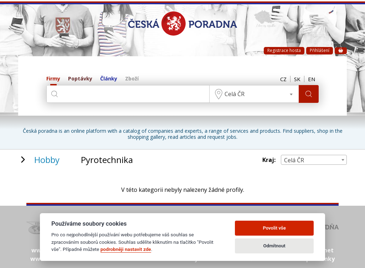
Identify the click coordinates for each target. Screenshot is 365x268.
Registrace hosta (284, 50)
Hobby (47, 159)
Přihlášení (319, 50)
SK (297, 79)
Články (108, 79)
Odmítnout (274, 245)
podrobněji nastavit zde (126, 249)
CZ (283, 79)
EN (311, 79)
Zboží (132, 79)
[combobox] (254, 94)
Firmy (53, 79)
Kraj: (269, 160)
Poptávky (80, 79)
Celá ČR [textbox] (235, 94)
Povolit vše (274, 228)
